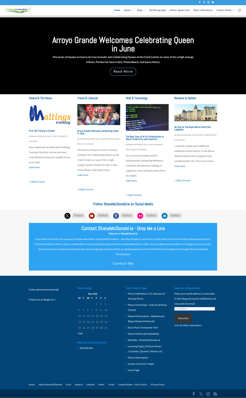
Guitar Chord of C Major (141, 363)
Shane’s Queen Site (180, 10)
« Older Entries (37, 181)
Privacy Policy (158, 384)
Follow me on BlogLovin (41, 299)
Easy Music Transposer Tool (143, 327)
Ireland (62, 136)
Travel (111, 384)
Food (68, 384)
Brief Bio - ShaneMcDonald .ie (144, 339)
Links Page (133, 370)
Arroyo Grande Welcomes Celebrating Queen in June (123, 44)
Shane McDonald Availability (143, 333)
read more (34, 167)
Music (79, 144)
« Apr (80, 333)
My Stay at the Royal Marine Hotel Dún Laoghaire (192, 128)
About (127, 10)
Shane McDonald (38, 136)
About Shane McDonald (50, 384)
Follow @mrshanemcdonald (44, 289)
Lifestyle (90, 384)
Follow (78, 215)
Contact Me (123, 263)
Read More (123, 71)
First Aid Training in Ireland (42, 130)
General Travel (113, 139)
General (79, 384)
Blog (139, 10)
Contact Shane (224, 10)
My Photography (157, 10)
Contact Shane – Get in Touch (132, 384)
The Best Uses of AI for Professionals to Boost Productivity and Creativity (145, 138)
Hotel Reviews (210, 135)
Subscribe (183, 318)
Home (117, 10)
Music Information (203, 10)
